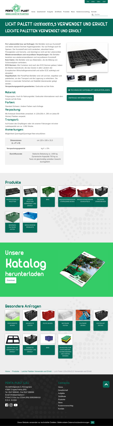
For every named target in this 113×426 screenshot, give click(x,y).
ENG (93, 1)
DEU (98, 1)
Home (33, 12)
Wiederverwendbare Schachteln (85, 201)
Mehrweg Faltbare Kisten (12, 228)
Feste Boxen (48, 323)
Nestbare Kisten (65, 324)
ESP (104, 1)
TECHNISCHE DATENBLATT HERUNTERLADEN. (89, 90)
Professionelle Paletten (12, 201)
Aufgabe (50, 12)
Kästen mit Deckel (100, 324)
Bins (47, 200)
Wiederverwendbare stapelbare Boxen (67, 201)
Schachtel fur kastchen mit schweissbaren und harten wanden (65, 352)
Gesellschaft (41, 12)
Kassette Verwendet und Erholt (30, 350)
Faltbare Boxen (83, 324)
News (73, 12)
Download (11, 281)
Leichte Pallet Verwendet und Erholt (12, 350)
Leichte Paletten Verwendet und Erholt (30, 203)
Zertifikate (58, 12)
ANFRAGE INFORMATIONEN (80, 98)
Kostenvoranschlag (83, 12)
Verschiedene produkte (30, 227)
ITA (88, 1)
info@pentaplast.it (17, 395)
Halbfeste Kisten (30, 324)
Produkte (66, 12)
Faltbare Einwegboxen (100, 201)
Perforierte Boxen (12, 324)
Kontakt (93, 12)
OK (92, 422)
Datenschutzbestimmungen (78, 422)
